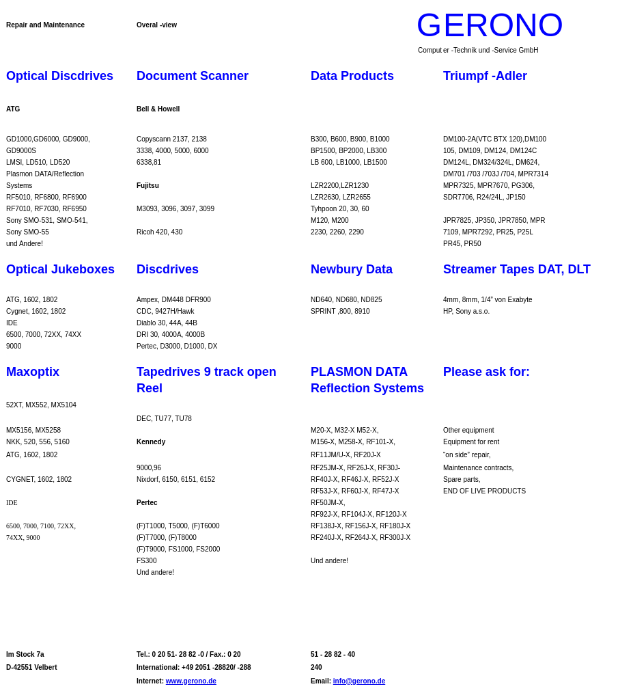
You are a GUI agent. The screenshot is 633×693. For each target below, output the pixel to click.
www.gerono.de (191, 681)
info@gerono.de (359, 681)
